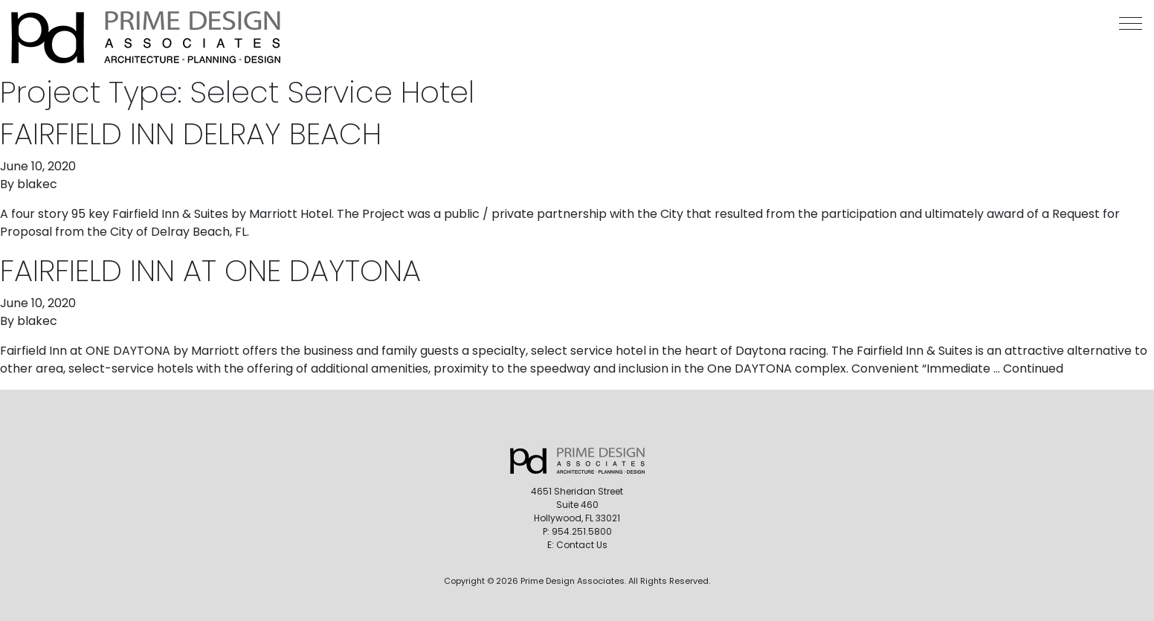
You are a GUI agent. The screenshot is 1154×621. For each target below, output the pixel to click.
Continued (1033, 368)
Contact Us (581, 544)
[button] (1130, 23)
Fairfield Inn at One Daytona (210, 271)
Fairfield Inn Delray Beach (190, 134)
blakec (37, 184)
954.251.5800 (582, 531)
